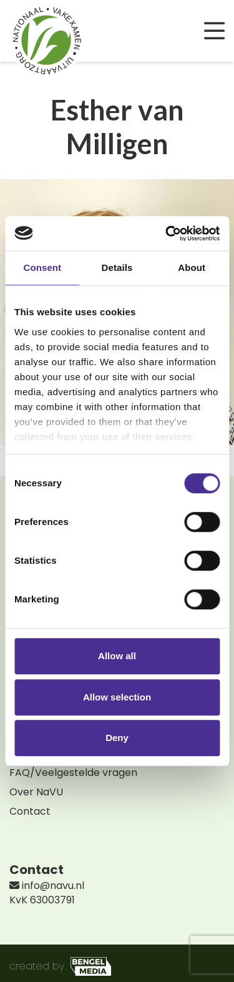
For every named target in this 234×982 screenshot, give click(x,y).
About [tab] (191, 267)
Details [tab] (117, 267)
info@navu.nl (46, 885)
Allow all (117, 656)
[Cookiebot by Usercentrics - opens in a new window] (167, 233)
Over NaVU (36, 792)
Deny (117, 737)
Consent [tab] (42, 267)
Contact (30, 811)
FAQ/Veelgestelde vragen (73, 772)
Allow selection (117, 697)
